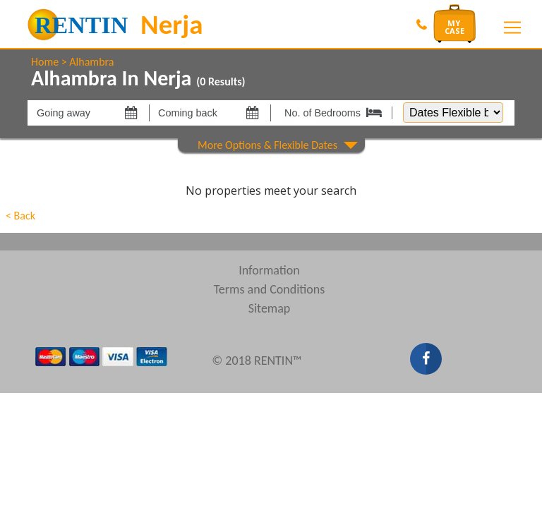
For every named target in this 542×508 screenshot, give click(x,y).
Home (45, 61)
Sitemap (269, 308)
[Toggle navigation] (512, 27)
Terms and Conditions (269, 289)
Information (269, 270)
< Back (20, 215)
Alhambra (91, 61)
